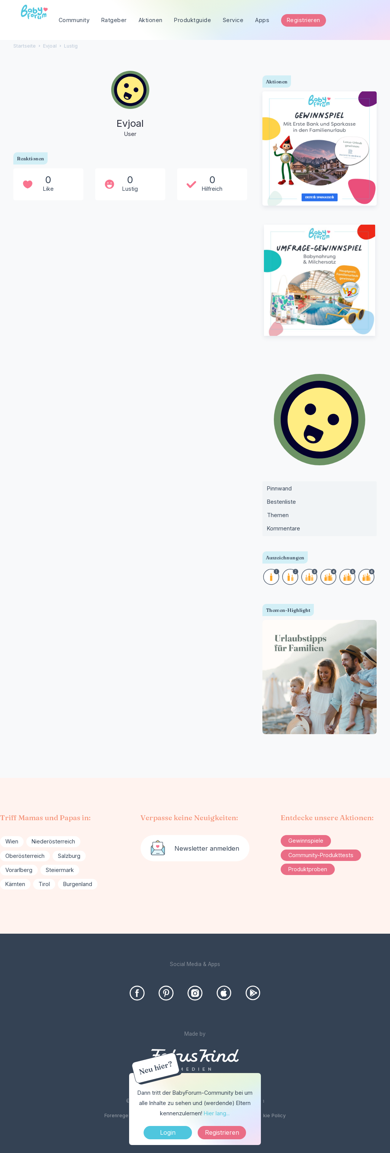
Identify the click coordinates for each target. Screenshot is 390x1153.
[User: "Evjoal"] (130, 105)
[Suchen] (371, 20)
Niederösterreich (53, 841)
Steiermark (60, 870)
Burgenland (77, 884)
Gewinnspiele (305, 840)
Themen (278, 515)
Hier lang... (217, 1113)
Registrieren (303, 20)
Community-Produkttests (320, 855)
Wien (11, 841)
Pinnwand (279, 488)
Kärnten (15, 884)
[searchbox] (342, 20)
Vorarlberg (18, 870)
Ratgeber (114, 20)
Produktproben (307, 869)
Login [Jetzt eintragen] (168, 1132)
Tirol (44, 884)
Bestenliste (281, 501)
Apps (262, 20)
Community (74, 20)
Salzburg (69, 856)
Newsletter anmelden (206, 848)
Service (233, 20)
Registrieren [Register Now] (222, 1132)
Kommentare (283, 528)
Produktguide (192, 20)
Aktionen (151, 20)
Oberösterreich (25, 856)
